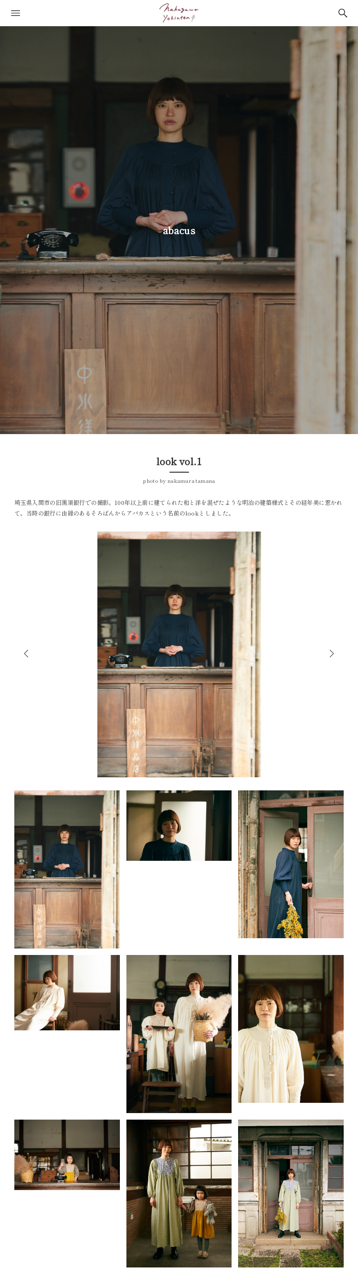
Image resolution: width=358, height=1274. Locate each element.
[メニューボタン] (15, 13)
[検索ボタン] (343, 13)
